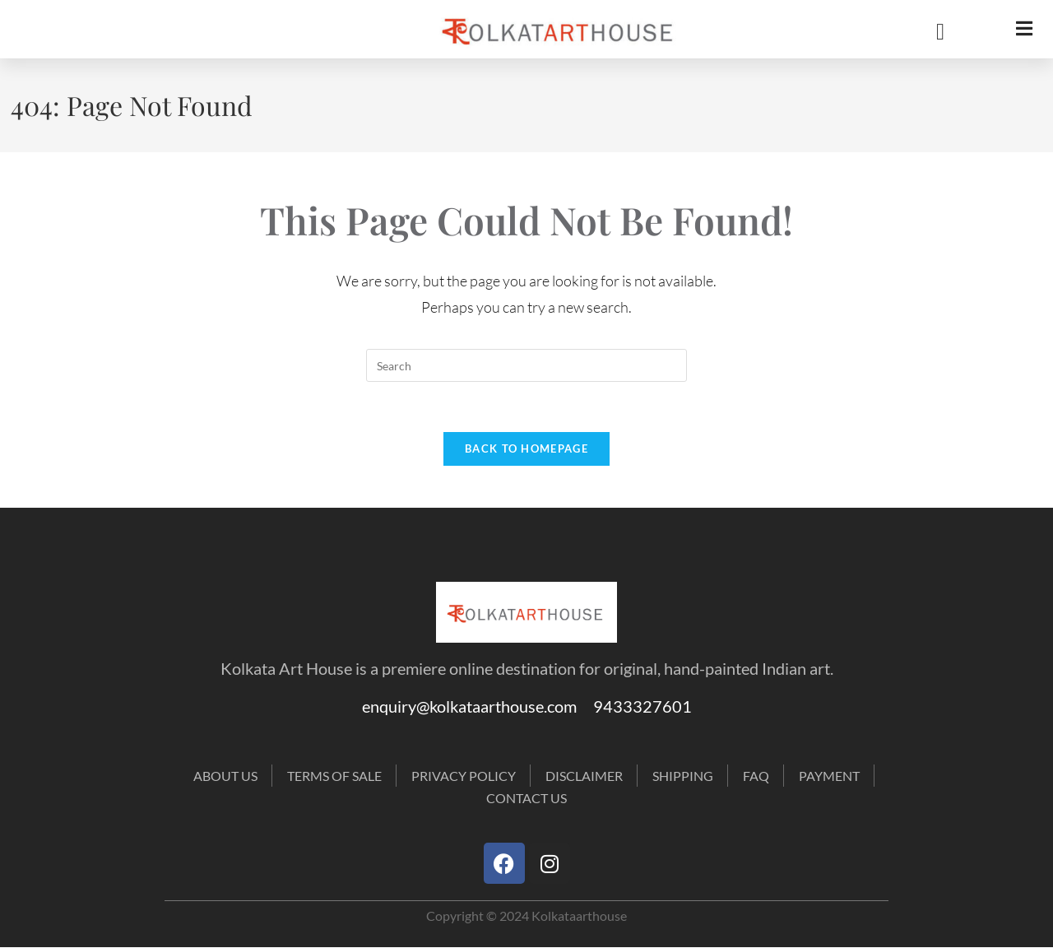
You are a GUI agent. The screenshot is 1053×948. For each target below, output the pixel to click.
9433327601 (642, 706)
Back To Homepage (526, 448)
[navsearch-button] (928, 32)
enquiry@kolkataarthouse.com (477, 706)
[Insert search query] (526, 365)
